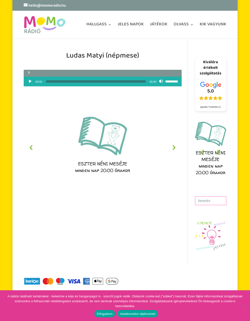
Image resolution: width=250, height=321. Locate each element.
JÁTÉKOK (158, 26)
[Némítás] (161, 81)
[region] (103, 148)
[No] (243, 305)
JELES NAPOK (131, 26)
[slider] (96, 81)
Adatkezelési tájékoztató (138, 314)
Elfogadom (105, 314)
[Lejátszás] (30, 81)
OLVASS (181, 26)
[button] (103, 148)
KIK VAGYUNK (213, 26)
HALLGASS (96, 26)
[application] (103, 81)
